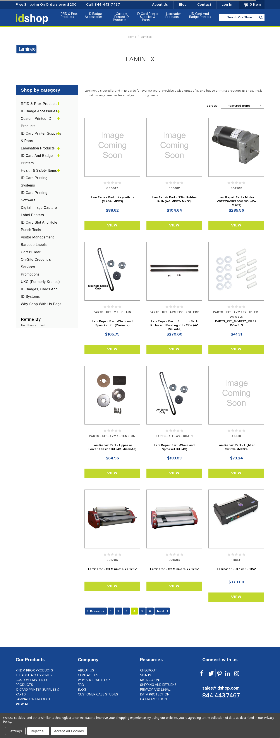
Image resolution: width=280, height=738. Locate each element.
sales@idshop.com (221, 688)
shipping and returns (158, 685)
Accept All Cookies (69, 731)
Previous (94, 611)
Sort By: (212, 105)
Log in (227, 4)
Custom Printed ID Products (121, 17)
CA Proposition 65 (156, 699)
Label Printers (32, 215)
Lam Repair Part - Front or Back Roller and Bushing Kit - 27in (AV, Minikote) (174, 325)
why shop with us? (94, 680)
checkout (148, 670)
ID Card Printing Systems (34, 181)
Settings (15, 731)
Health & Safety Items (39, 170)
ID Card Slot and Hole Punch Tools (39, 226)
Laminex (146, 36)
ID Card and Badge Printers (200, 16)
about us (86, 670)
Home (132, 36)
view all (23, 704)
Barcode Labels (34, 245)
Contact (204, 4)
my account (150, 680)
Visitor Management (37, 237)
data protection (154, 694)
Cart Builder (31, 252)
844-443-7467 (107, 4)
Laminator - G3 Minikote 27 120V (112, 569)
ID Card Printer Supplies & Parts (147, 17)
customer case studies (98, 694)
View (112, 225)
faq (81, 685)
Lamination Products (173, 15)
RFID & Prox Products (69, 15)
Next (163, 611)
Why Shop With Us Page (41, 304)
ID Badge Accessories (95, 15)
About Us (160, 4)
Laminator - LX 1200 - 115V (236, 569)
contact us (88, 675)
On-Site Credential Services (36, 263)
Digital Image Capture (39, 207)
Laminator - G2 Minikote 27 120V (174, 569)
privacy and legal (155, 689)
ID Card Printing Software (34, 196)
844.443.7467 (221, 696)
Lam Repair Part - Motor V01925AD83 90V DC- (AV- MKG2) (236, 201)
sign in (145, 675)
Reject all (38, 731)
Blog (183, 4)
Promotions (30, 274)
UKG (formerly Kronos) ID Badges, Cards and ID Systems (40, 289)
